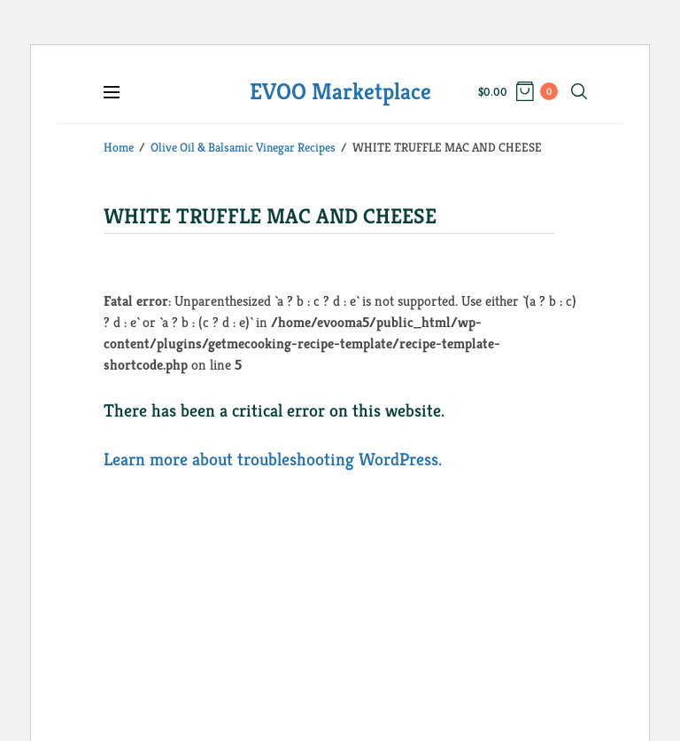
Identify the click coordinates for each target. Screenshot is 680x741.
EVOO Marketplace (340, 91)
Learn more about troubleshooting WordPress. (273, 459)
